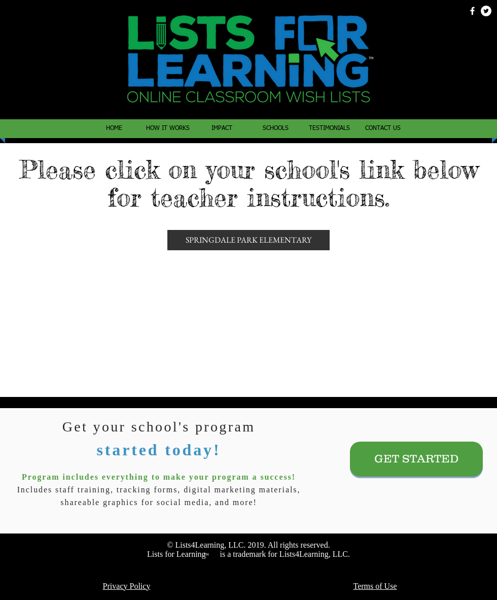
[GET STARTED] (416, 459)
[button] (275, 128)
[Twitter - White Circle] (486, 11)
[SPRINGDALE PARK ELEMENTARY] (248, 240)
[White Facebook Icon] (472, 11)
